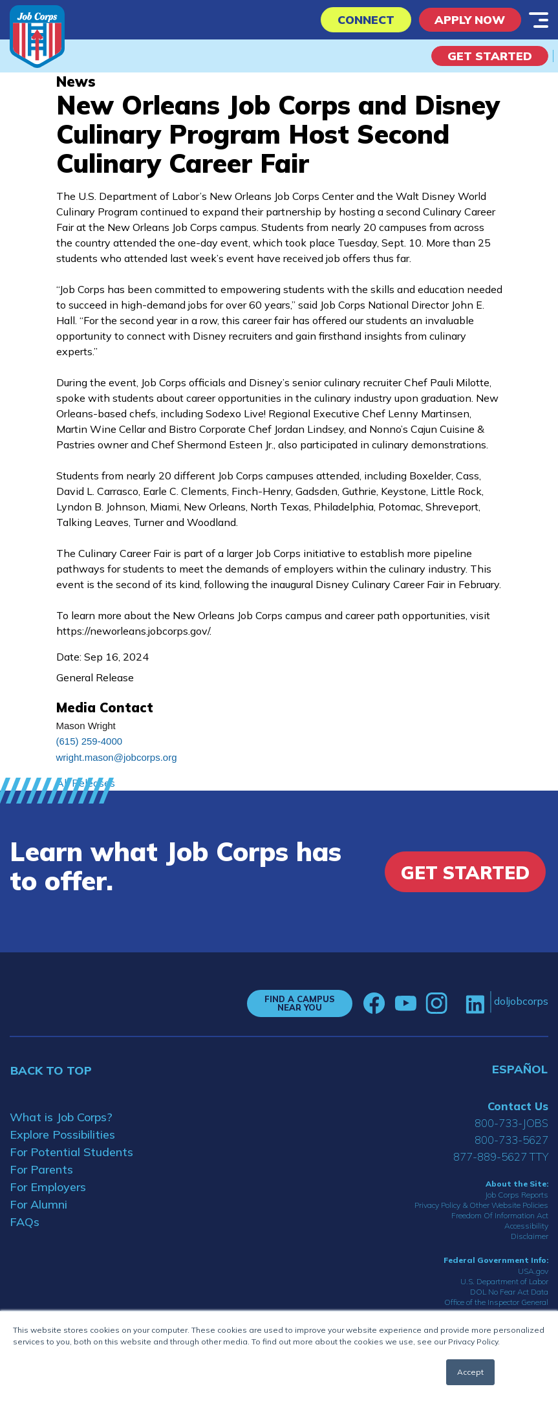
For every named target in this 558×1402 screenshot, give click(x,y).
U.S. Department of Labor (504, 1281)
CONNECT (362, 19)
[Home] (37, 36)
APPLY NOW (468, 19)
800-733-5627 (511, 1139)
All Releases (85, 782)
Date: (68, 656)
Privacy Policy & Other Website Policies (481, 1205)
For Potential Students (71, 1152)
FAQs (24, 1221)
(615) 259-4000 (89, 741)
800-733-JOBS (511, 1123)
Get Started (489, 56)
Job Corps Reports (516, 1194)
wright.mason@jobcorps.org (116, 757)
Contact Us (518, 1106)
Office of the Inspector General (496, 1302)
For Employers (48, 1186)
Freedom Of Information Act (499, 1215)
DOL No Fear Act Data (509, 1292)
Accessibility (526, 1226)
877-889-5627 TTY (500, 1156)
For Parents (41, 1169)
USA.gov (533, 1271)
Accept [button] (470, 1372)
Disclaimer (529, 1236)
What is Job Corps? (61, 1117)
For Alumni (38, 1204)
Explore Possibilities (62, 1134)
